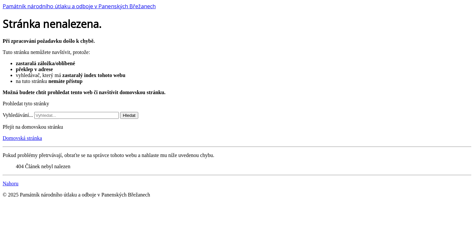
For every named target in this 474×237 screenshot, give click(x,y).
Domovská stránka (22, 138)
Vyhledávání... (18, 115)
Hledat (129, 115)
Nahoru (10, 183)
